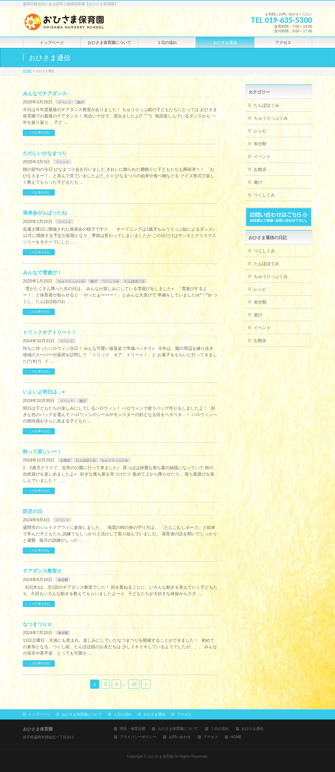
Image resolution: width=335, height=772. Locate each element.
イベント (64, 102)
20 (134, 684)
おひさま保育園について (82, 714)
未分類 (63, 580)
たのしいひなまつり (45, 153)
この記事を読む (39, 132)
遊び (80, 102)
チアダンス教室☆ (42, 570)
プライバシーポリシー (138, 737)
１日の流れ (123, 714)
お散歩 (65, 460)
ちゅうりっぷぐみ (71, 281)
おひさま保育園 (160, 756)
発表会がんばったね (45, 212)
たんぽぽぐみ (135, 281)
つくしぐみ (110, 281)
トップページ (39, 714)
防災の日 (32, 511)
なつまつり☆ (37, 624)
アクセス (184, 714)
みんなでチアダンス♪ (46, 93)
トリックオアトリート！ (49, 332)
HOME (236, 737)
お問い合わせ (180, 737)
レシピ (260, 130)
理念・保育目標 (132, 729)
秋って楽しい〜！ (42, 451)
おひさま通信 (154, 714)
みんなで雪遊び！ (42, 272)
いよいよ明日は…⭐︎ (44, 391)
